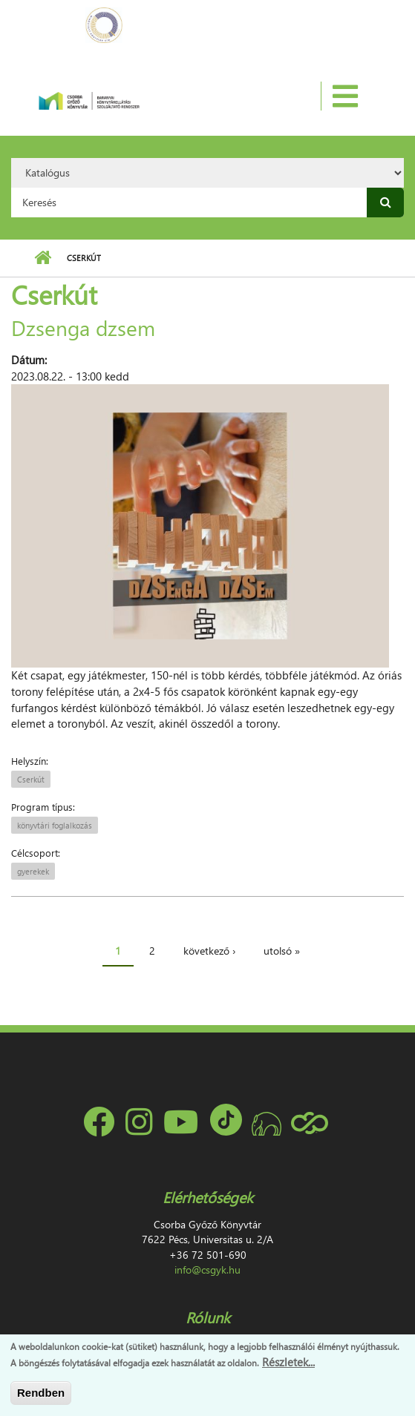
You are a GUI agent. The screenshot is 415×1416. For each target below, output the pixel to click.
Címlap (42, 258)
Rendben (41, 1392)
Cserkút (31, 779)
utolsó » (282, 951)
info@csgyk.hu (207, 1269)
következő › (209, 951)
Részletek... (288, 1361)
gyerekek (33, 871)
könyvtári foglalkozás (54, 825)
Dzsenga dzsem (83, 327)
